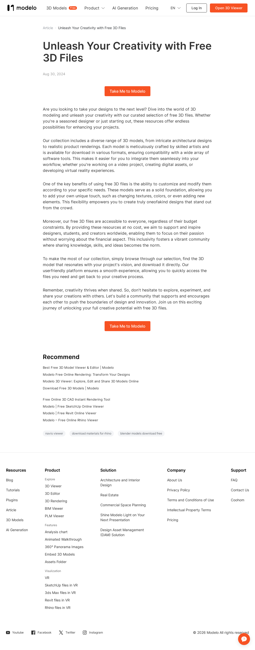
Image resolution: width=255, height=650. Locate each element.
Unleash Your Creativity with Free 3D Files (92, 28)
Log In (196, 8)
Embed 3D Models (60, 554)
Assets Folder (55, 562)
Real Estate (109, 495)
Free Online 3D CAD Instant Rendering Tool (76, 399)
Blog (9, 480)
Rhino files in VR (57, 607)
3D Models (14, 520)
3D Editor (52, 493)
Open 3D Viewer (228, 8)
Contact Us (240, 490)
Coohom (237, 500)
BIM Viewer (54, 508)
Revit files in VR (57, 600)
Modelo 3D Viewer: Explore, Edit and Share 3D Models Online (91, 381)
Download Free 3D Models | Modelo (71, 388)
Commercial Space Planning (123, 505)
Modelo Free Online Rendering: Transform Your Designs (86, 374)
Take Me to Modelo (127, 91)
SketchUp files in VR (61, 585)
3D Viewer (53, 486)
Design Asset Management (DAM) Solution (122, 532)
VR (47, 578)
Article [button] (48, 28)
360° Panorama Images (64, 547)
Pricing (172, 520)
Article (11, 510)
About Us (174, 480)
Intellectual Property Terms (189, 510)
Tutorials (13, 490)
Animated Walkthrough (63, 539)
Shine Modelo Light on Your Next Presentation (122, 517)
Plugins (12, 500)
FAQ (234, 480)
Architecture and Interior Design (120, 482)
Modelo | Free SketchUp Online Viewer (73, 406)
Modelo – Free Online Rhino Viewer (70, 420)
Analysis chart (56, 532)
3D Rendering (56, 501)
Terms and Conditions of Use (190, 500)
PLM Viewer (54, 516)
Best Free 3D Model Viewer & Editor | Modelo (78, 367)
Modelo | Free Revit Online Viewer (69, 413)
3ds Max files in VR (60, 592)
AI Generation (17, 530)
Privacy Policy (178, 490)
